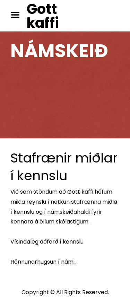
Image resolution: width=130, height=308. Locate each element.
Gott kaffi (43, 16)
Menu (17, 15)
